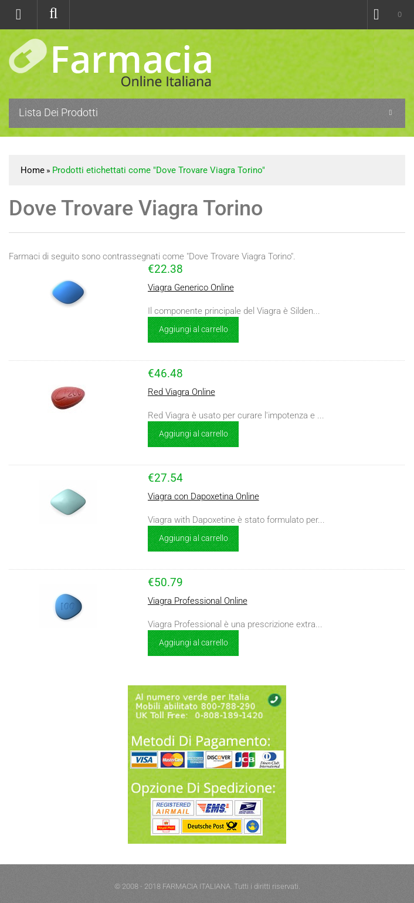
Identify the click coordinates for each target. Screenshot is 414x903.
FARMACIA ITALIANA (196, 886)
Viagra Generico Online (191, 287)
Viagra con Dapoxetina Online (203, 496)
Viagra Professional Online (197, 601)
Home (33, 170)
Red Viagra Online (181, 392)
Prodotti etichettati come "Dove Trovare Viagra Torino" (158, 170)
